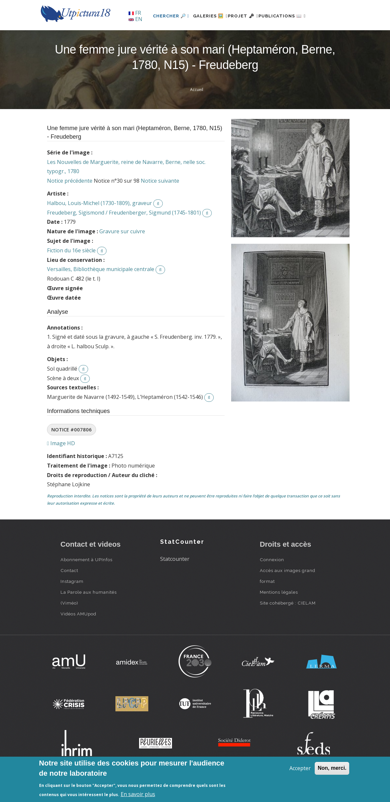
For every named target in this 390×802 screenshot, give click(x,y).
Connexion (272, 582)
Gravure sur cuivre (122, 254)
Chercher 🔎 (151, 38)
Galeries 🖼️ (194, 38)
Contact (69, 593)
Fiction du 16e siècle (71, 272)
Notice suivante (160, 203)
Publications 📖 (281, 38)
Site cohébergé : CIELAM (288, 625)
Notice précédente (69, 203)
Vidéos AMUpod (78, 636)
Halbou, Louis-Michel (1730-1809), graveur (99, 225)
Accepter (300, 768)
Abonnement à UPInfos (86, 582)
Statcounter (174, 581)
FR (135, 12)
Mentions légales (279, 614)
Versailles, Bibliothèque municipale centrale (100, 291)
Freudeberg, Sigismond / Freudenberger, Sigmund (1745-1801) (124, 235)
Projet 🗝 (234, 38)
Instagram (72, 604)
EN (135, 19)
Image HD (61, 466)
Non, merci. (332, 768)
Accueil (196, 112)
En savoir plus (138, 794)
